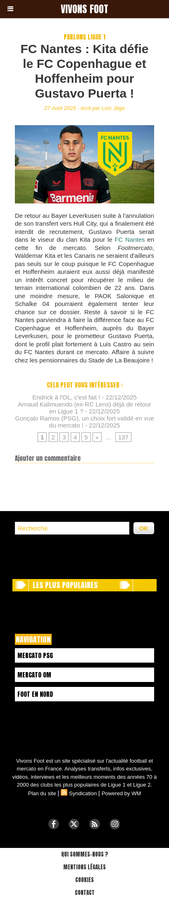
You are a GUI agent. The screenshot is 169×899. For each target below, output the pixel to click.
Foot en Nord (35, 694)
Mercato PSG (35, 655)
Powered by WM (121, 793)
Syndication (83, 793)
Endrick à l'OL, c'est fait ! (66, 397)
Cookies (84, 880)
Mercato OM (34, 675)
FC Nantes (129, 239)
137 (123, 437)
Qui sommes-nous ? (84, 854)
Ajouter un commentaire (48, 458)
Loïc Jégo (113, 108)
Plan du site (42, 793)
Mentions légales (84, 867)
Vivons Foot (84, 9)
